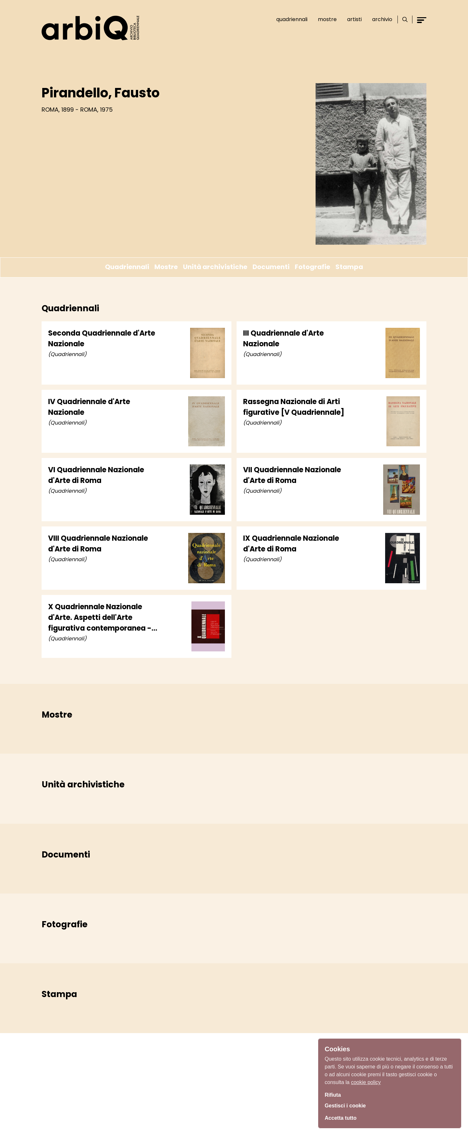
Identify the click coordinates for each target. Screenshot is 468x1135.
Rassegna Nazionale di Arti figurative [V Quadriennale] (293, 407)
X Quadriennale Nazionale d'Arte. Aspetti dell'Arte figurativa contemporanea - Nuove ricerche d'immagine (99, 618)
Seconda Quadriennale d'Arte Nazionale (101, 338)
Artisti (351, 19)
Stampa (349, 267)
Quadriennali (289, 19)
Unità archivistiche (215, 267)
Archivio (379, 19)
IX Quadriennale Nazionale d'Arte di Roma (291, 543)
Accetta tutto (342, 1117)
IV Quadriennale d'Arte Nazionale (89, 407)
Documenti (271, 267)
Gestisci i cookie (348, 1105)
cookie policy (366, 1080)
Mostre (324, 19)
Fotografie (312, 267)
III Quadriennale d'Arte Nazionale (283, 338)
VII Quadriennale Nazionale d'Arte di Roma (292, 475)
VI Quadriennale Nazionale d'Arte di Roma (96, 475)
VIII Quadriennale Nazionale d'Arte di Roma (98, 543)
